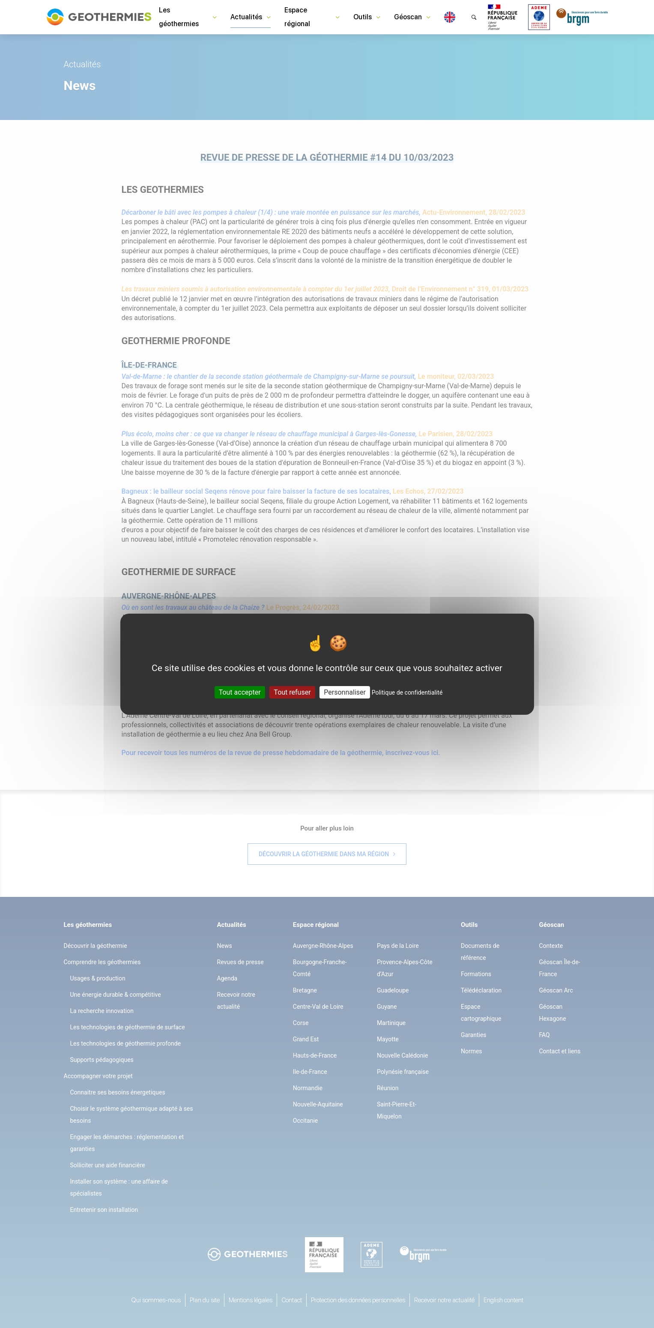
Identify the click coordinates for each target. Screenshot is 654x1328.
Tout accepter (240, 692)
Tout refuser (292, 692)
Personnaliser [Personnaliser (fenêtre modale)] (345, 692)
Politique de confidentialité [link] (407, 692)
